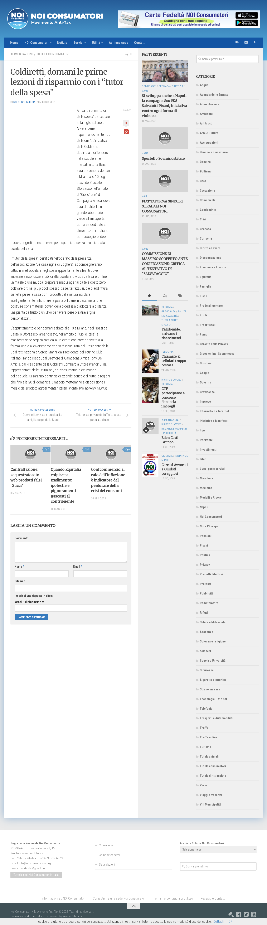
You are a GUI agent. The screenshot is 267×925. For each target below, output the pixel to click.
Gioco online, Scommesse (217, 354)
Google (204, 373)
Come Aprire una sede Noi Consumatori (119, 898)
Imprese (205, 401)
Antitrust (206, 123)
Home (14, 43)
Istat (203, 459)
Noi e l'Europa (209, 526)
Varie (203, 785)
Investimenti (208, 449)
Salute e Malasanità (212, 622)
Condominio (208, 210)
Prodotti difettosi (211, 574)
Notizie (62, 43)
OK (230, 922)
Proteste (206, 584)
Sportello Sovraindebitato (163, 158)
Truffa (204, 728)
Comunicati (207, 200)
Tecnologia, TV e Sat (213, 699)
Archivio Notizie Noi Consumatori (202, 843)
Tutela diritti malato (213, 776)
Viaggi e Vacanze (211, 795)
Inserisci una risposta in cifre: (34, 596)
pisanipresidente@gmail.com (28, 868)
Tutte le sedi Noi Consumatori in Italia (36, 875)
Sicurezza (207, 670)
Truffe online (208, 737)
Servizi (78, 43)
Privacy (205, 565)
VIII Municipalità (210, 804)
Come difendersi (109, 855)
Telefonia (206, 708)
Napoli (204, 507)
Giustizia (206, 363)
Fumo (203, 334)
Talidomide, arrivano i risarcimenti (171, 334)
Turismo (205, 747)
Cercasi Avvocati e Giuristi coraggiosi (174, 469)
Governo (205, 382)
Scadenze (206, 632)
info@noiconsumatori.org (35, 863)
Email (77, 566)
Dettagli (218, 922)
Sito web (20, 581)
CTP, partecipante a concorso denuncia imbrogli (173, 397)
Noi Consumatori (211, 517)
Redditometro (209, 603)
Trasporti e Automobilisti (216, 718)
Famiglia (205, 286)
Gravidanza (207, 392)
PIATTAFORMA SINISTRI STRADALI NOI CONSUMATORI (162, 206)
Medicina (206, 488)
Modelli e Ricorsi (211, 497)
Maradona (206, 478)
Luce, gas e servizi (212, 469)
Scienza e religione (213, 641)
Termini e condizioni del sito (27, 916)
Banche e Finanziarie (214, 152)
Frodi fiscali (207, 325)
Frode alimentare (211, 306)
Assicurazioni (209, 143)
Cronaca (205, 229)
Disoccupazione (210, 258)
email (246, 43)
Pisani (204, 545)
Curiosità (206, 238)
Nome (19, 566)
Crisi (203, 219)
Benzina (205, 162)
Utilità (96, 43)
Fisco (203, 296)
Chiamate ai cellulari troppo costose (173, 361)
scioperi (205, 651)
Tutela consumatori (53, 54)
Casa (203, 181)
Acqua (204, 85)
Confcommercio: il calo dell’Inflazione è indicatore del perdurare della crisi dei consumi (108, 480)
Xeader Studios (72, 916)
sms (236, 43)
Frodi (203, 315)
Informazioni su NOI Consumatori (64, 898)
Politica (205, 555)
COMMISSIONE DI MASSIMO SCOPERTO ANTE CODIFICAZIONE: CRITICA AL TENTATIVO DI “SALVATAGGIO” (165, 264)
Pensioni (206, 536)
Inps (202, 430)
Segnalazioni (107, 864)
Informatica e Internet (214, 411)
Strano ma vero (210, 689)
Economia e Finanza (213, 267)
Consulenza (106, 845)
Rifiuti (204, 613)
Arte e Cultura (209, 133)
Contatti (141, 43)
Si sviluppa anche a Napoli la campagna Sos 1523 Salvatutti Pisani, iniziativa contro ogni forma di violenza (164, 106)
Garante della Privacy (214, 344)
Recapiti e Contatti (212, 898)
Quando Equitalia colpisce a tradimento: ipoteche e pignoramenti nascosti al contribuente (66, 486)
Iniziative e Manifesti (214, 421)
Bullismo (206, 171)
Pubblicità (206, 593)
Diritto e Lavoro (210, 248)
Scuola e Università (212, 660)
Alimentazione (22, 54)
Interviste (206, 440)
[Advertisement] (41, 170)
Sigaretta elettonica (213, 680)
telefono (255, 43)
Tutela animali (209, 756)
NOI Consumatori (36, 43)
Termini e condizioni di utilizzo (173, 898)
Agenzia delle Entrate (214, 95)
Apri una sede (119, 43)
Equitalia (205, 277)
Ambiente (206, 114)
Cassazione (207, 190)
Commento (21, 538)
